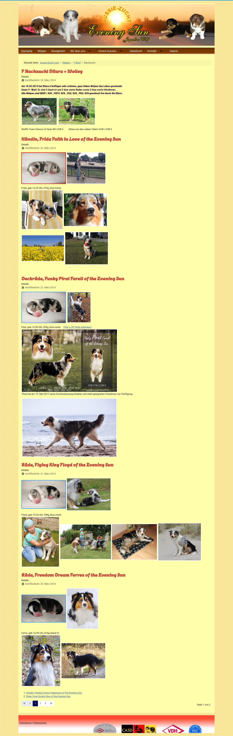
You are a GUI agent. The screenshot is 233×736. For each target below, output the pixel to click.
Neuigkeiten (58, 51)
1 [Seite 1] (35, 703)
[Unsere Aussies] (120, 51)
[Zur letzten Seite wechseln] (51, 703)
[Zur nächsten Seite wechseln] (45, 703)
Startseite (26, 51)
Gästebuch (136, 51)
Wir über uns (77, 51)
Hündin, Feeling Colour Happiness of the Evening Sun (54, 692)
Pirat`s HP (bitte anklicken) (77, 327)
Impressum (26, 722)
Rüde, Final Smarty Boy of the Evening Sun (48, 696)
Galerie (174, 51)
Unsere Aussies (107, 51)
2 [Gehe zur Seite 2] (40, 703)
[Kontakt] (160, 51)
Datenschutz (40, 722)
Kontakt (151, 51)
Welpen (41, 51)
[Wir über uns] (89, 51)
